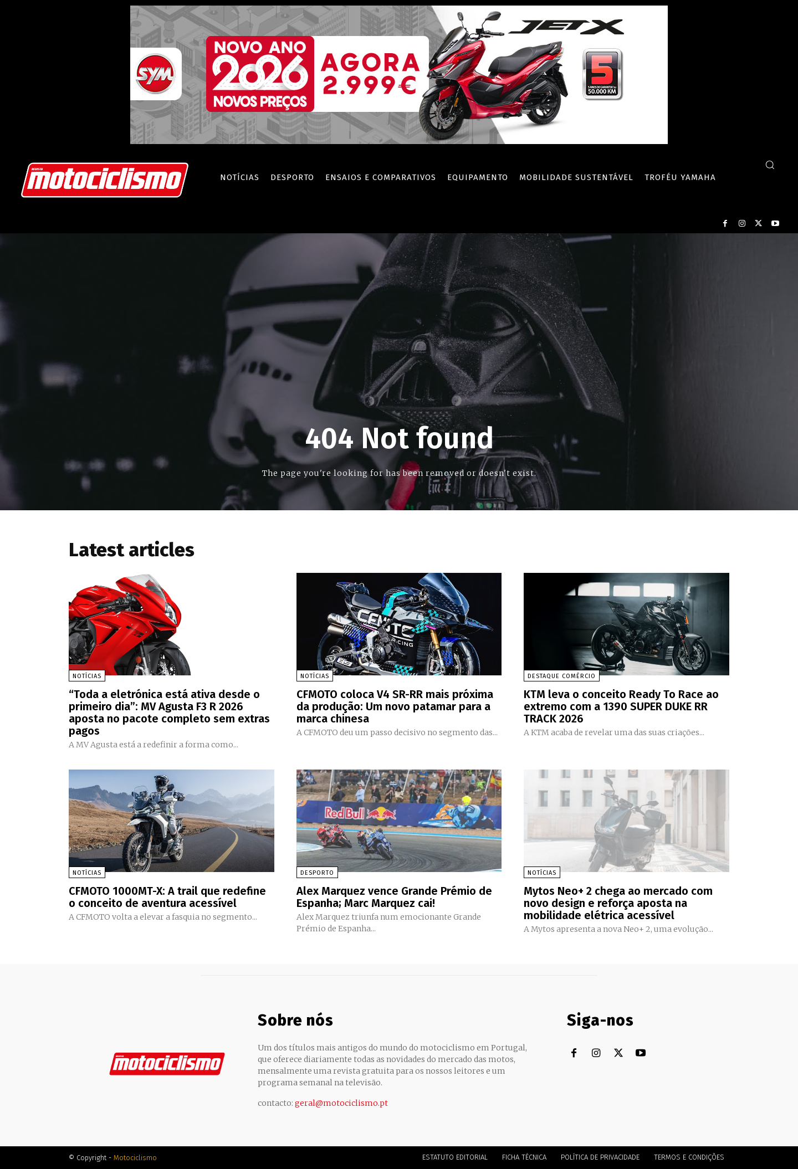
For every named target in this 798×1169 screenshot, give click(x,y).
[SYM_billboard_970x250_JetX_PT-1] (399, 141)
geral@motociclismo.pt (341, 1103)
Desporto (317, 872)
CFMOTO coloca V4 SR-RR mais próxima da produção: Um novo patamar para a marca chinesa (394, 706)
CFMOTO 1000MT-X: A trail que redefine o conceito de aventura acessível (167, 897)
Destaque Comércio (562, 676)
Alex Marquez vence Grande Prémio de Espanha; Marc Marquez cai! (394, 897)
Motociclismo (135, 1157)
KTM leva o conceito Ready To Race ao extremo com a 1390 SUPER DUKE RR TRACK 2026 (621, 706)
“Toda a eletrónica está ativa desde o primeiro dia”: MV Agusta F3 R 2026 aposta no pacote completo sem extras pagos (169, 712)
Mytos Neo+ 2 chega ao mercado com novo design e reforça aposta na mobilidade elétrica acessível (618, 903)
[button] (770, 165)
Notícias (87, 676)
